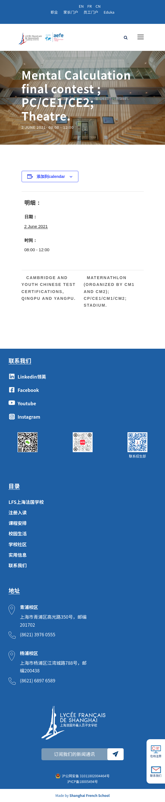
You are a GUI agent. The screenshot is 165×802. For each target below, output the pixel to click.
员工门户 (90, 12)
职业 (54, 12)
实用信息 (18, 554)
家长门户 (70, 12)
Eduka (109, 12)
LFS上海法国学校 (26, 501)
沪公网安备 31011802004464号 (86, 775)
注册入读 (18, 512)
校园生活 (18, 533)
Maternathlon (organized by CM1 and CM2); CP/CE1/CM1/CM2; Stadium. (109, 291)
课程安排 (18, 523)
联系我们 (18, 565)
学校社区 (18, 544)
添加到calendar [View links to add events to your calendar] (51, 176)
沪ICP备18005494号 (82, 781)
